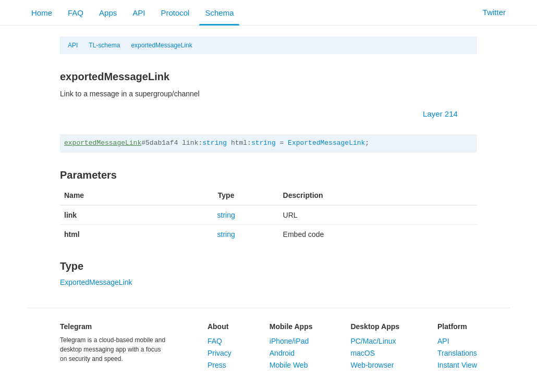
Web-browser (372, 365)
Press (217, 365)
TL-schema (104, 45)
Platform (452, 326)
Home (41, 12)
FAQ (75, 12)
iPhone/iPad (289, 341)
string (214, 143)
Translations (457, 353)
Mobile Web (289, 365)
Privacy (219, 353)
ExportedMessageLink (326, 143)
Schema (219, 12)
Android (282, 353)
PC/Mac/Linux (373, 341)
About (218, 326)
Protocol (175, 12)
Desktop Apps (374, 326)
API (138, 12)
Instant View (457, 365)
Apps (108, 12)
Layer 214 (445, 113)
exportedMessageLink (161, 45)
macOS (362, 353)
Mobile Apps (291, 326)
